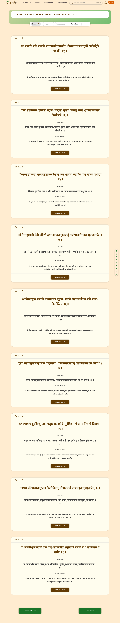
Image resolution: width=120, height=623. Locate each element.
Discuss (37, 3)
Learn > (19, 14)
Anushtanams (61, 3)
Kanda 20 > (60, 14)
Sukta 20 (72, 14)
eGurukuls (27, 3)
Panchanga (48, 3)
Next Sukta (90, 611)
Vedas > (29, 14)
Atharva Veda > (44, 14)
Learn (17, 3)
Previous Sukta (30, 611)
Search (98, 3)
